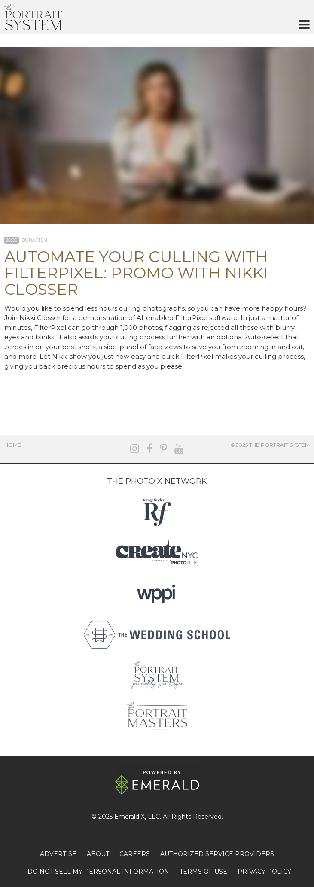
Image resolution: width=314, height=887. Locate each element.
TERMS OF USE (203, 871)
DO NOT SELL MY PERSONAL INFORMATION (98, 871)
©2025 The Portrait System (270, 445)
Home (12, 445)
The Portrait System (33, 17)
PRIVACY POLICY (264, 871)
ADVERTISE (58, 854)
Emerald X (129, 816)
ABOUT (98, 854)
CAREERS (134, 854)
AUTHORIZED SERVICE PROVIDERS (217, 854)
